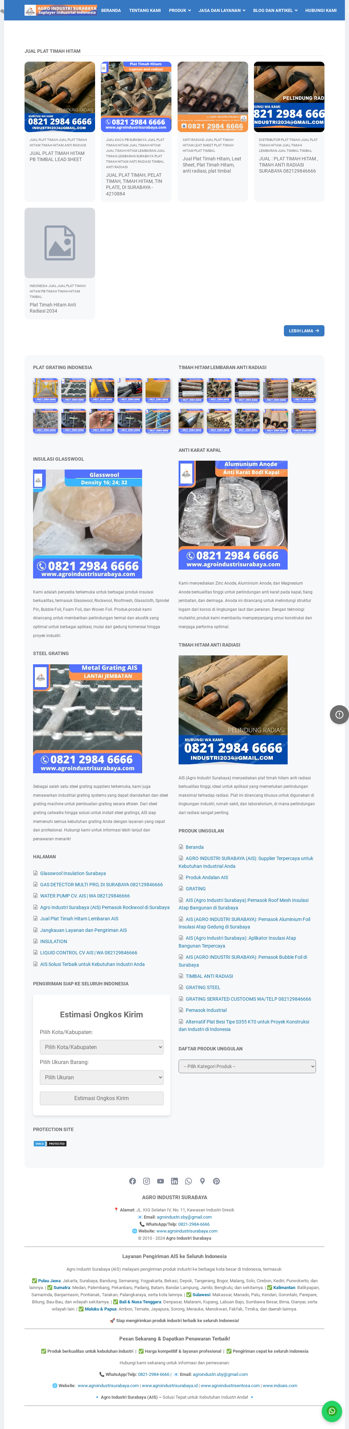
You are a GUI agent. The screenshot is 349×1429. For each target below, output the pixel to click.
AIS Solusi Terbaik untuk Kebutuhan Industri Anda (92, 964)
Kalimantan (284, 1287)
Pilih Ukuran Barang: (64, 1062)
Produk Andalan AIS (207, 877)
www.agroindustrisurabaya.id (170, 1385)
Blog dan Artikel (273, 10)
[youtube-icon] (160, 1181)
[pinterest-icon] (216, 1181)
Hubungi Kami (321, 10)
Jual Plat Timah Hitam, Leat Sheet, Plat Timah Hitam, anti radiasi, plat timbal (212, 165)
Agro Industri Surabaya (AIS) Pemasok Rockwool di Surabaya (105, 907)
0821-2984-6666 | (155, 1374)
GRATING (196, 888)
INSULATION (53, 941)
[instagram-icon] (146, 1181)
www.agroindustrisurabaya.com (186, 1231)
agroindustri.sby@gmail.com (184, 1217)
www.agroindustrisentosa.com (230, 1385)
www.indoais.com (280, 1385)
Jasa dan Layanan (220, 10)
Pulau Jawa (49, 1280)
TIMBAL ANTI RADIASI (209, 976)
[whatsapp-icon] (188, 1181)
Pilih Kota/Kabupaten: (66, 1032)
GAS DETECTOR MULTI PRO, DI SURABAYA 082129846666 (101, 884)
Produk (177, 10)
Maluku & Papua (101, 1309)
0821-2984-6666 (194, 1224)
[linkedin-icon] (174, 1181)
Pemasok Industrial (206, 1010)
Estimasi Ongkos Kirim (101, 1098)
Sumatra (62, 1287)
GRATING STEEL (203, 987)
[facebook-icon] (132, 1181)
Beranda (111, 10)
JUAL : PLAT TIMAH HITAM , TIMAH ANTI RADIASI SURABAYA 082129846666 (288, 165)
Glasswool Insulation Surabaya (73, 873)
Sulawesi (201, 1294)
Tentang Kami (145, 10)
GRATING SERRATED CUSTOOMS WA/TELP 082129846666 (248, 999)
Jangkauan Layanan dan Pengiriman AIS (83, 930)
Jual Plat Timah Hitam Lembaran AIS (79, 918)
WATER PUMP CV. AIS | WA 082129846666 (85, 896)
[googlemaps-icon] (202, 1181)
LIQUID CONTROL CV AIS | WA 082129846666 (88, 952)
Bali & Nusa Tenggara (140, 1301)
